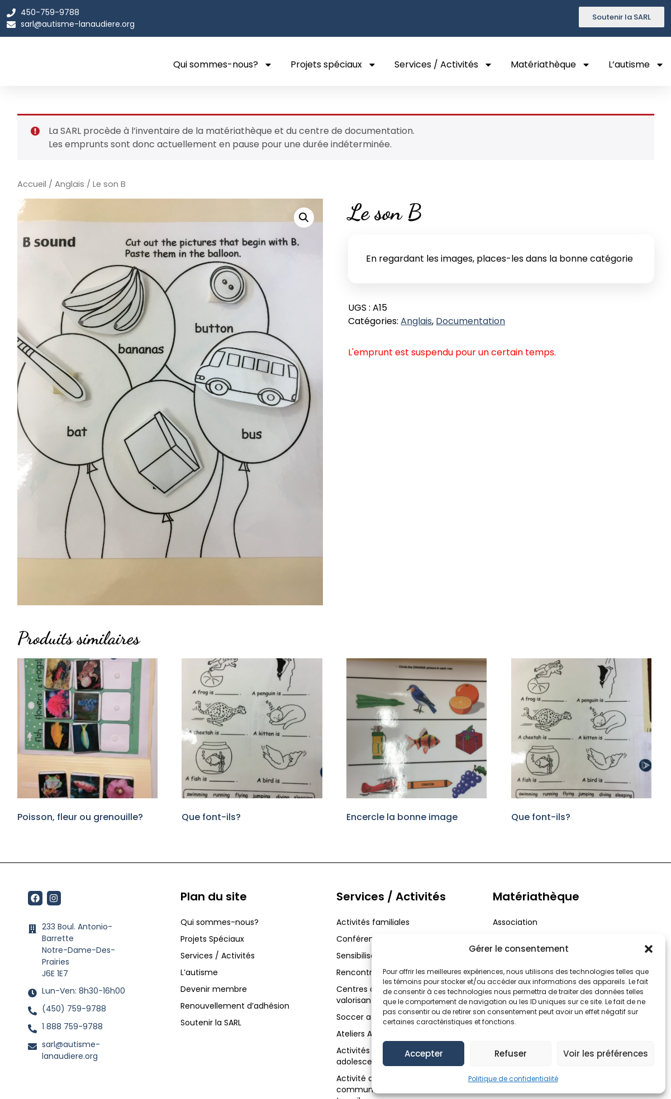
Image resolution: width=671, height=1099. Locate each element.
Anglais (69, 184)
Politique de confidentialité (513, 1078)
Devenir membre (213, 989)
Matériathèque (551, 65)
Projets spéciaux (334, 65)
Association (515, 922)
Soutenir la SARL (210, 1022)
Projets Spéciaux (212, 938)
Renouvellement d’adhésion (234, 1005)
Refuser (510, 1053)
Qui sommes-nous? (223, 65)
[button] (648, 945)
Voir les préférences (605, 1053)
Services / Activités (443, 65)
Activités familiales (374, 922)
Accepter (423, 1053)
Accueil (31, 184)
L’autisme (636, 65)
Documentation (470, 321)
